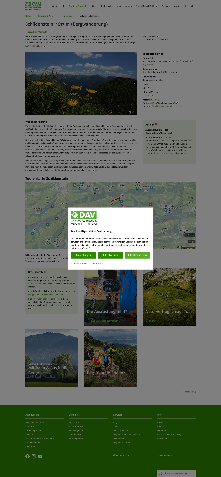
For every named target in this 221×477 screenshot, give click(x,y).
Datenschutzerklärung (81, 263)
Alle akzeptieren (137, 255)
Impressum (98, 263)
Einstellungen (83, 255)
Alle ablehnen (110, 255)
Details (86, 248)
